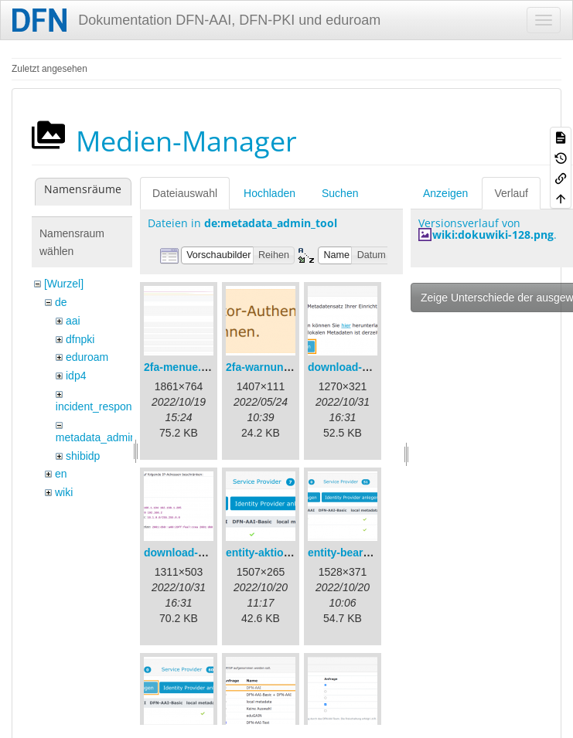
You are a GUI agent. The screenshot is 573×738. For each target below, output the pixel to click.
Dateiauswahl (184, 193)
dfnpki (80, 339)
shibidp (83, 456)
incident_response (100, 406)
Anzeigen (445, 193)
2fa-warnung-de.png (277, 367)
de (61, 302)
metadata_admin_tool (108, 437)
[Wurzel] (64, 283)
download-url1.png (356, 367)
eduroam (87, 357)
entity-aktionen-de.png (284, 552)
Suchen (340, 193)
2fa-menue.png (182, 367)
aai (73, 321)
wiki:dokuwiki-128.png (493, 234)
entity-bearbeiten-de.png (371, 552)
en (61, 474)
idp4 (76, 375)
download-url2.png (192, 552)
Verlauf (511, 193)
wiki (64, 492)
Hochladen (269, 193)
